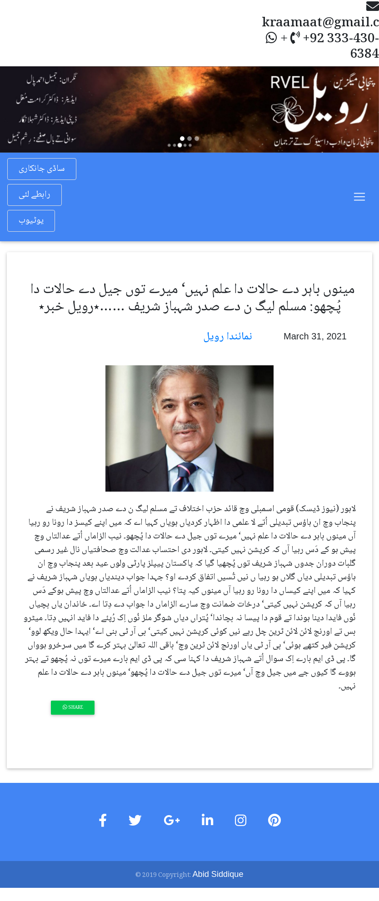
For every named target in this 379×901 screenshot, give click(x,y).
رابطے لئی (34, 195)
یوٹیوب (31, 221)
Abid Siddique (218, 873)
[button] (28, 109)
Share (73, 708)
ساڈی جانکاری (42, 169)
